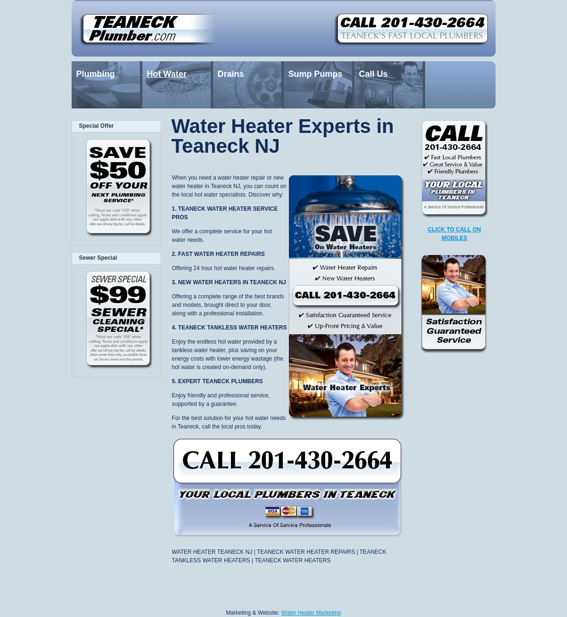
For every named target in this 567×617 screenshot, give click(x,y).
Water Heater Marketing (311, 612)
